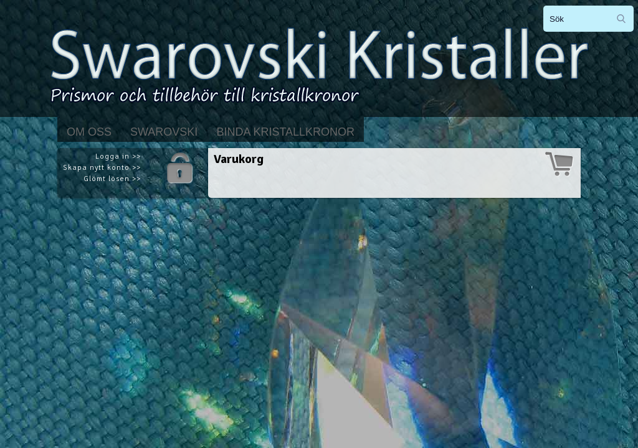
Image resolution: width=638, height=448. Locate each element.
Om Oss (89, 132)
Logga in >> (118, 156)
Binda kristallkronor (285, 132)
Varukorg (239, 159)
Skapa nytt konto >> (102, 167)
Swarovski (164, 132)
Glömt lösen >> (112, 179)
